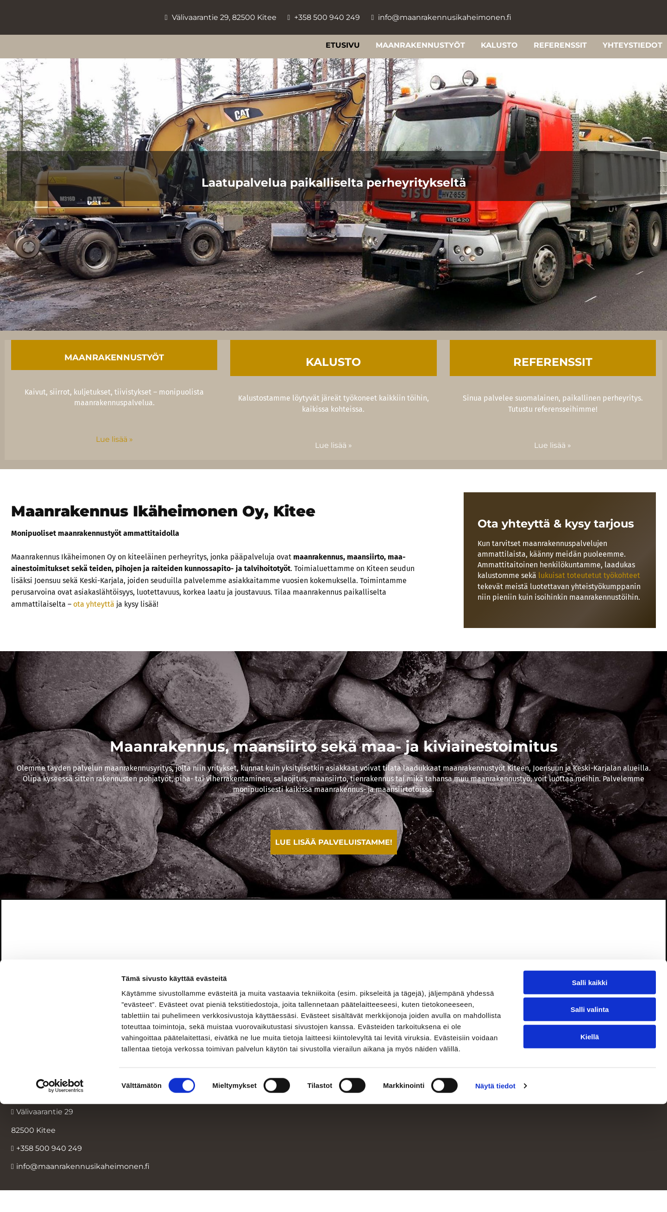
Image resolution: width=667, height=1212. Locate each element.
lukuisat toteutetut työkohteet (589, 575)
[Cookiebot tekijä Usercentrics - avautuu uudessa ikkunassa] (60, 1194)
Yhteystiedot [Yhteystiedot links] (632, 45)
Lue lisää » (114, 439)
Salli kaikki (590, 1090)
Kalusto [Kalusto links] (499, 45)
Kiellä (589, 1144)
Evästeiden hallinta (334, 1042)
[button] (334, 842)
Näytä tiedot (495, 1194)
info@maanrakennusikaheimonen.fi (444, 17)
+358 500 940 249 (327, 17)
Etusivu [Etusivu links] (343, 45)
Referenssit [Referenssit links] (560, 45)
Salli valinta (590, 1117)
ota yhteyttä (93, 604)
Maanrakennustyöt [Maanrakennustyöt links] (420, 45)
